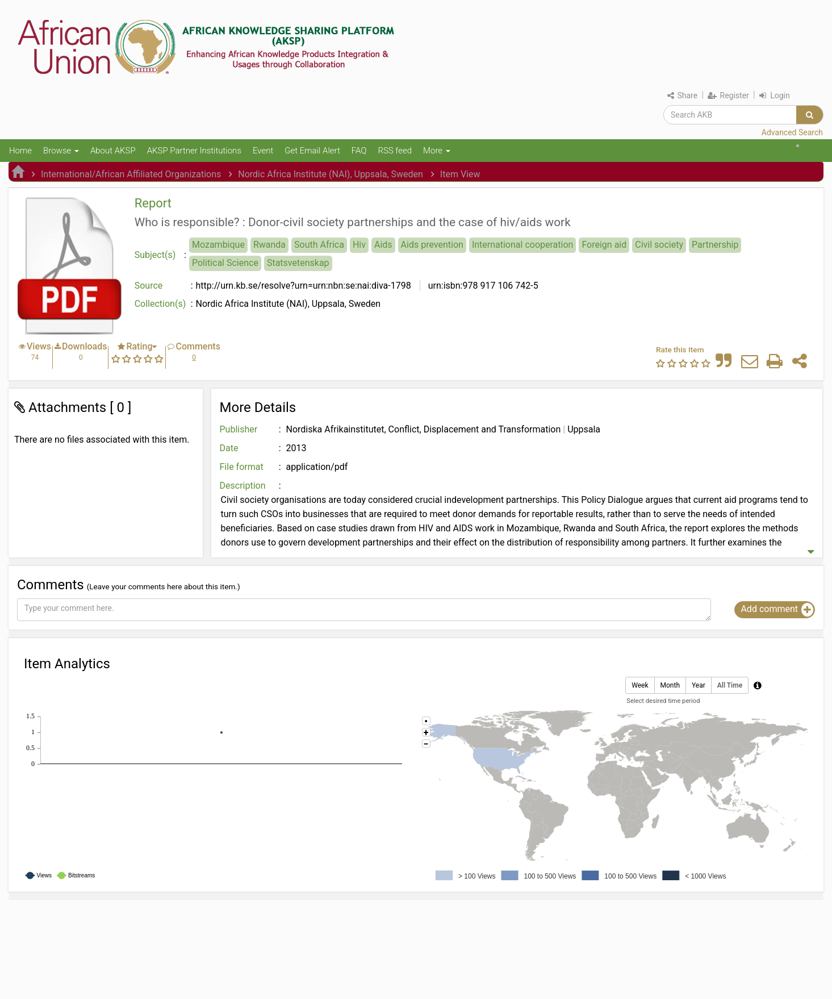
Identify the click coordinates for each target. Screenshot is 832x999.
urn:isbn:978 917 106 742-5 (482, 285)
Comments (197, 346)
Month (670, 685)
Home (20, 150)
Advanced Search (792, 132)
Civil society (659, 244)
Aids (383, 244)
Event (263, 150)
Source (149, 285)
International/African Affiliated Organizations (131, 174)
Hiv (359, 244)
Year (698, 685)
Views (39, 346)
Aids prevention (432, 244)
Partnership (715, 244)
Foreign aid (604, 244)
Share (682, 95)
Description (243, 485)
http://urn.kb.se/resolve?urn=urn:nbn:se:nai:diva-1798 (303, 285)
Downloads (84, 346)
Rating (139, 346)
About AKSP (113, 150)
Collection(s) (160, 303)
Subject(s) (155, 254)
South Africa (319, 244)
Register (728, 95)
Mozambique (218, 244)
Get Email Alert (312, 150)
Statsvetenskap (298, 262)
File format (242, 466)
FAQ (359, 150)
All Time (729, 685)
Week (640, 685)
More (436, 150)
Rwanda (269, 244)
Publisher (239, 429)
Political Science (225, 262)
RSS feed (395, 150)
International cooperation (523, 244)
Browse (61, 150)
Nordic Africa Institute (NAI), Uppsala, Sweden (330, 174)
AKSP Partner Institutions (194, 150)
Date (229, 448)
